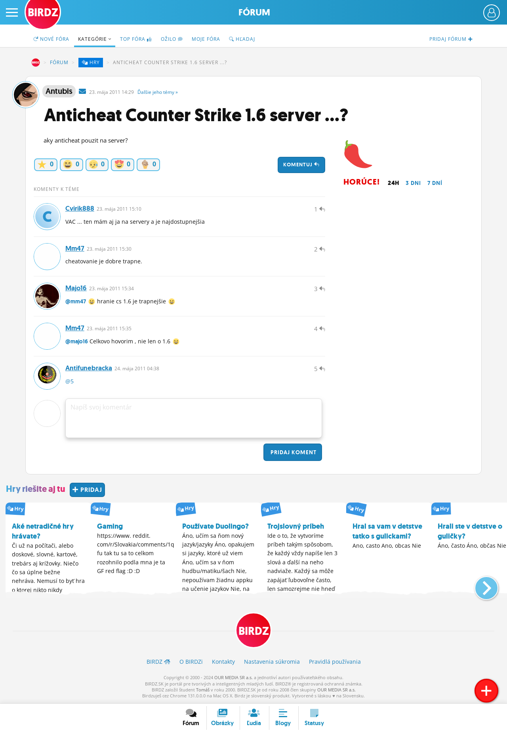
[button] (480, 585)
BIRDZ (35, 62)
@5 (69, 381)
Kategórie (94, 39)
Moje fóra (206, 39)
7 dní (434, 183)
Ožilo (172, 39)
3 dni (413, 183)
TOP (136, 39)
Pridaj (292, 452)
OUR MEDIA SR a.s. (233, 678)
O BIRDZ (191, 662)
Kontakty (223, 662)
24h (393, 183)
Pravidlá (335, 662)
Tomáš (203, 690)
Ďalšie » (157, 92)
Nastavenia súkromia (272, 662)
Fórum (254, 12)
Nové (51, 39)
